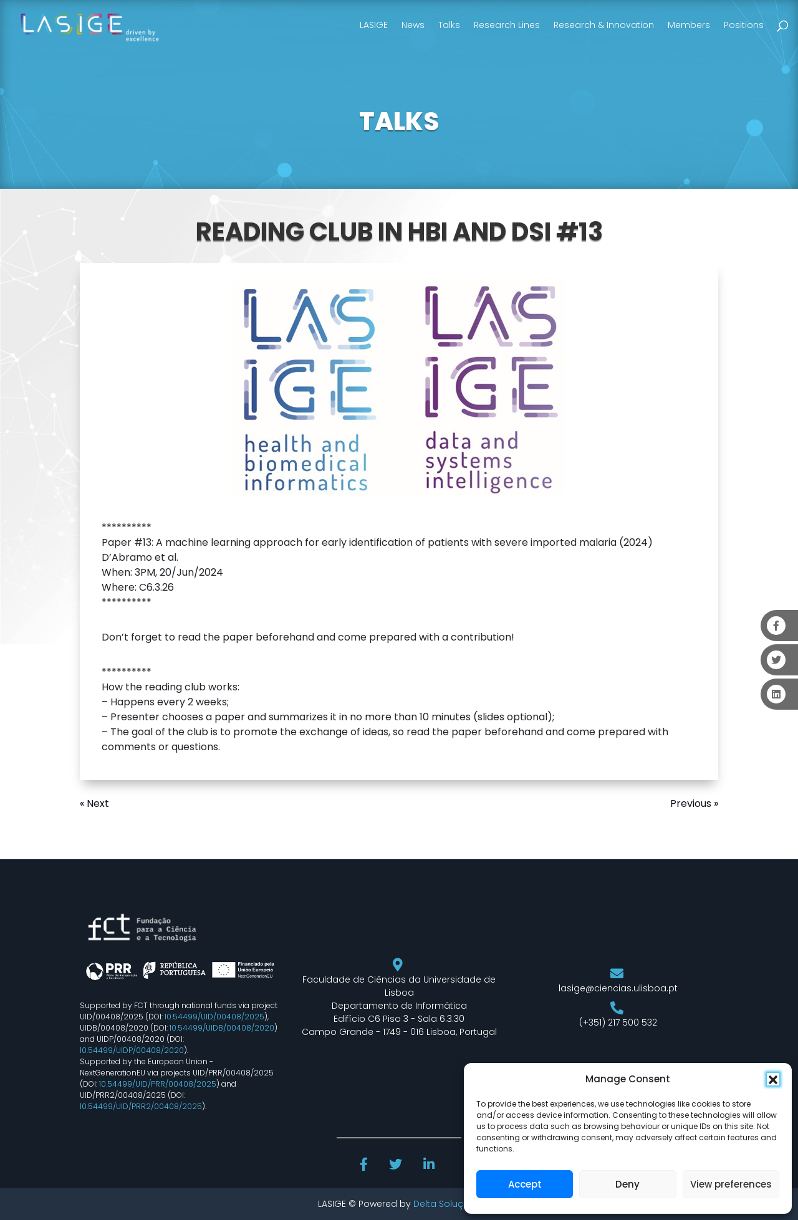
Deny (627, 1184)
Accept (525, 1184)
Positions (744, 25)
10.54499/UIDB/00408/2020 (222, 1027)
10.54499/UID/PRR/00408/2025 (157, 1084)
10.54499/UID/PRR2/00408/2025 (141, 1106)
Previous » (694, 803)
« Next (94, 803)
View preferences (731, 1184)
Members (689, 25)
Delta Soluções (446, 1204)
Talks (449, 25)
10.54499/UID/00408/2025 (214, 1016)
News (413, 25)
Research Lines (507, 25)
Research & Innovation (604, 25)
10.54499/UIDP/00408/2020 (132, 1050)
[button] (773, 1079)
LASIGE (374, 25)
